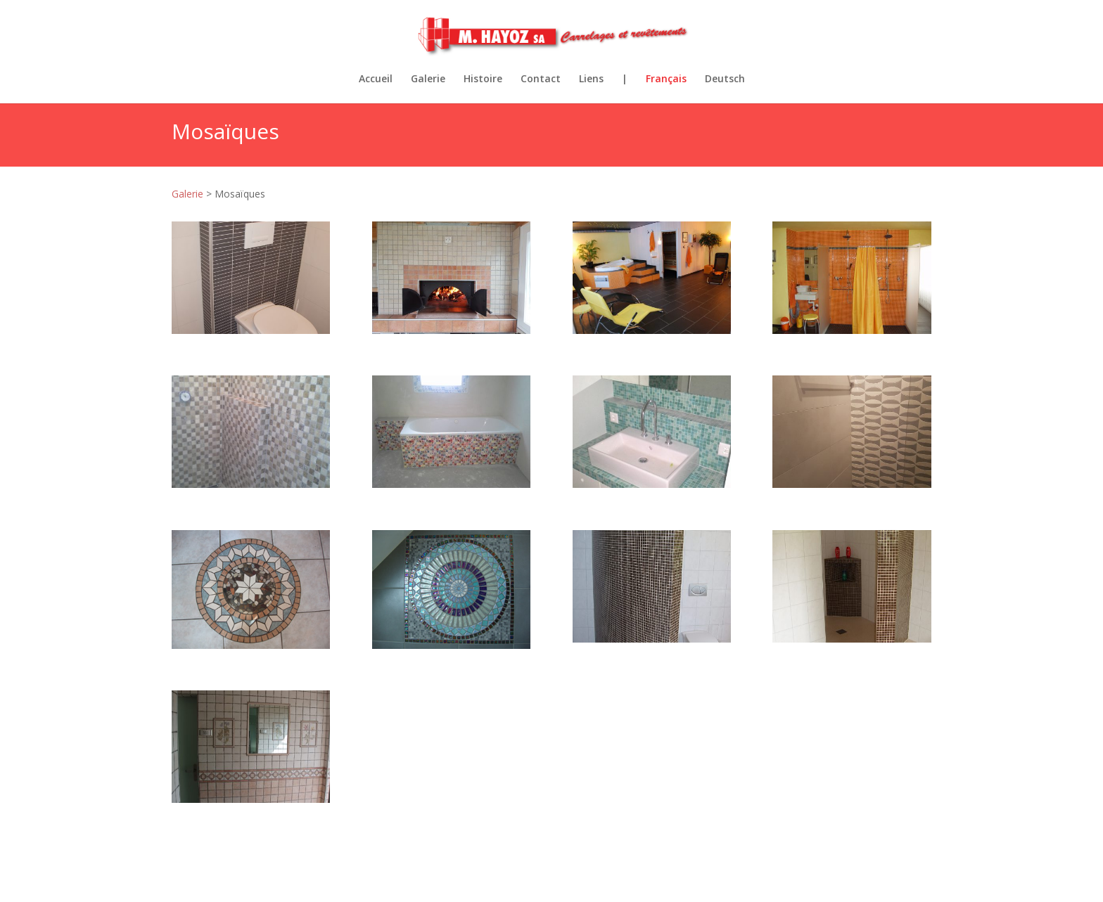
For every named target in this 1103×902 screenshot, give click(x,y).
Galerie (428, 79)
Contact (541, 79)
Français (666, 79)
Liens (591, 79)
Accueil (376, 79)
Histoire (483, 79)
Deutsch (725, 79)
